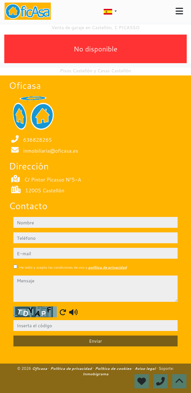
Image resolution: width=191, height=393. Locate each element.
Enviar (95, 341)
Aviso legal (145, 368)
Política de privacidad (71, 368)
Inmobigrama (95, 373)
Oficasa (40, 368)
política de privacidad (107, 267)
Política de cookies (113, 368)
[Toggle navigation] (179, 11)
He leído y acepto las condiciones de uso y (73, 267)
